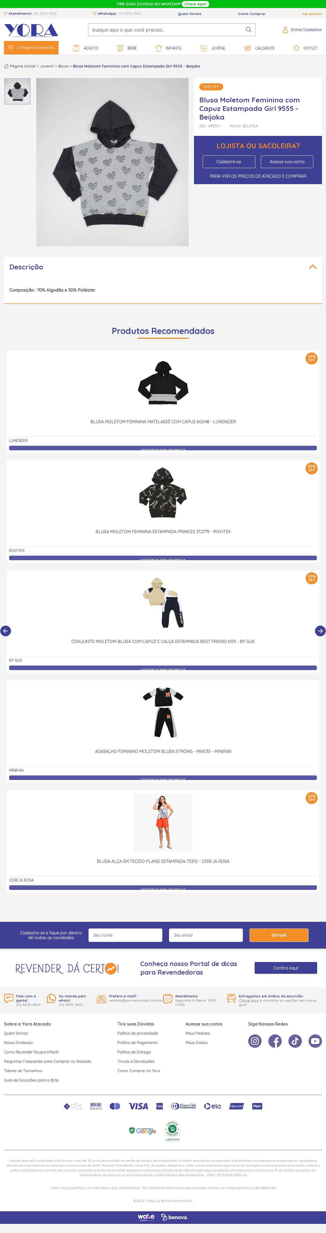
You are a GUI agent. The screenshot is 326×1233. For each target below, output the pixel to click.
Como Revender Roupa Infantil (31, 1052)
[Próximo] (320, 631)
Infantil (168, 48)
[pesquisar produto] (248, 29)
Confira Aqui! (285, 968)
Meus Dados (197, 1042)
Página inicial (22, 66)
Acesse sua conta (287, 161)
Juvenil (213, 48)
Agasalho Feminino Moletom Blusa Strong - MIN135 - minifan (163, 751)
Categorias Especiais (31, 47)
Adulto (85, 48)
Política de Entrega (134, 1052)
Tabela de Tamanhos (23, 1070)
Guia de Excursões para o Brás (31, 1080)
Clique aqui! (195, 4)
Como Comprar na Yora (139, 1070)
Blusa (63, 66)
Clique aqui (249, 1000)
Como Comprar (252, 14)
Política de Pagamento (138, 1042)
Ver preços (312, 14)
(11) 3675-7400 (45, 13)
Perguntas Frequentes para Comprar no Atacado (47, 1061)
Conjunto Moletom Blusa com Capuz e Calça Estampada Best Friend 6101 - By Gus (163, 641)
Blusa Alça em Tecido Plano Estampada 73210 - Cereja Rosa (163, 861)
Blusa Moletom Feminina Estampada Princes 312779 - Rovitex (163, 531)
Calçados (259, 48)
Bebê (127, 48)
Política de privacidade (138, 1033)
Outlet (305, 48)
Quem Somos (190, 14)
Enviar (279, 935)
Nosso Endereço (18, 1042)
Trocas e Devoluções (136, 1061)
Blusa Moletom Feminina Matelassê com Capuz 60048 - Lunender (163, 421)
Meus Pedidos (198, 1033)
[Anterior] (5, 631)
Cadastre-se (229, 161)
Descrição (26, 266)
